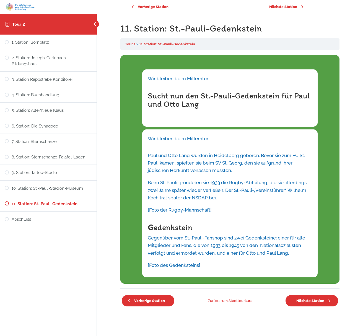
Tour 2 (18, 24)
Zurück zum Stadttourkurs (230, 301)
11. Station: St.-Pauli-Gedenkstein (167, 44)
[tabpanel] (229, 169)
